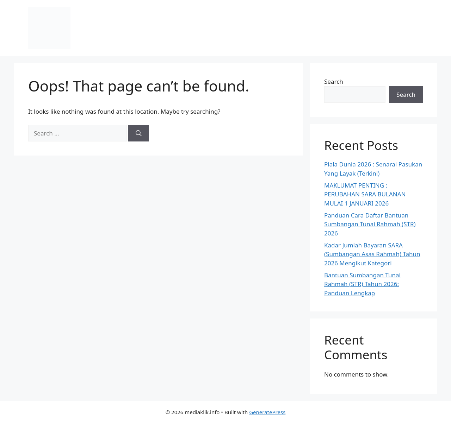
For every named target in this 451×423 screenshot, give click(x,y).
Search (333, 81)
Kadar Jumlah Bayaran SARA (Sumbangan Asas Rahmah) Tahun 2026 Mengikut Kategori (372, 254)
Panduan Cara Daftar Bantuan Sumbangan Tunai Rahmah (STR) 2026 (370, 224)
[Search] (138, 133)
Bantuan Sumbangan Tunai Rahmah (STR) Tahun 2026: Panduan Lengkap (362, 284)
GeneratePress (267, 412)
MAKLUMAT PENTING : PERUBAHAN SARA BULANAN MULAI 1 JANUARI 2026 (365, 194)
